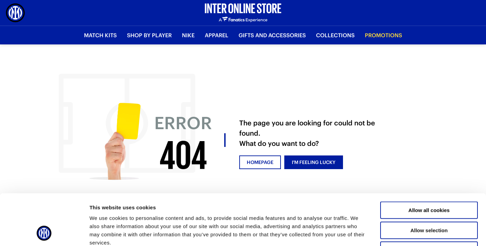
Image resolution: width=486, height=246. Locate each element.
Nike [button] (188, 35)
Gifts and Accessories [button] (272, 35)
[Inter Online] (15, 13)
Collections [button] (335, 35)
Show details (358, 232)
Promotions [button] (383, 35)
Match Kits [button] (100, 35)
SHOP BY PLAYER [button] (149, 35)
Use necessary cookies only (429, 202)
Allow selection (428, 183)
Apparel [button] (216, 35)
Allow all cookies (429, 162)
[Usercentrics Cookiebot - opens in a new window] (44, 233)
